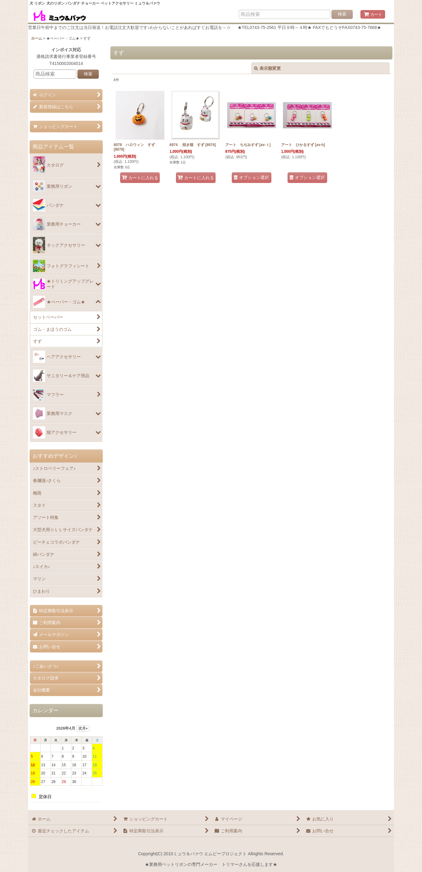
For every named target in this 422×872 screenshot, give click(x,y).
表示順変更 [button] (267, 68)
